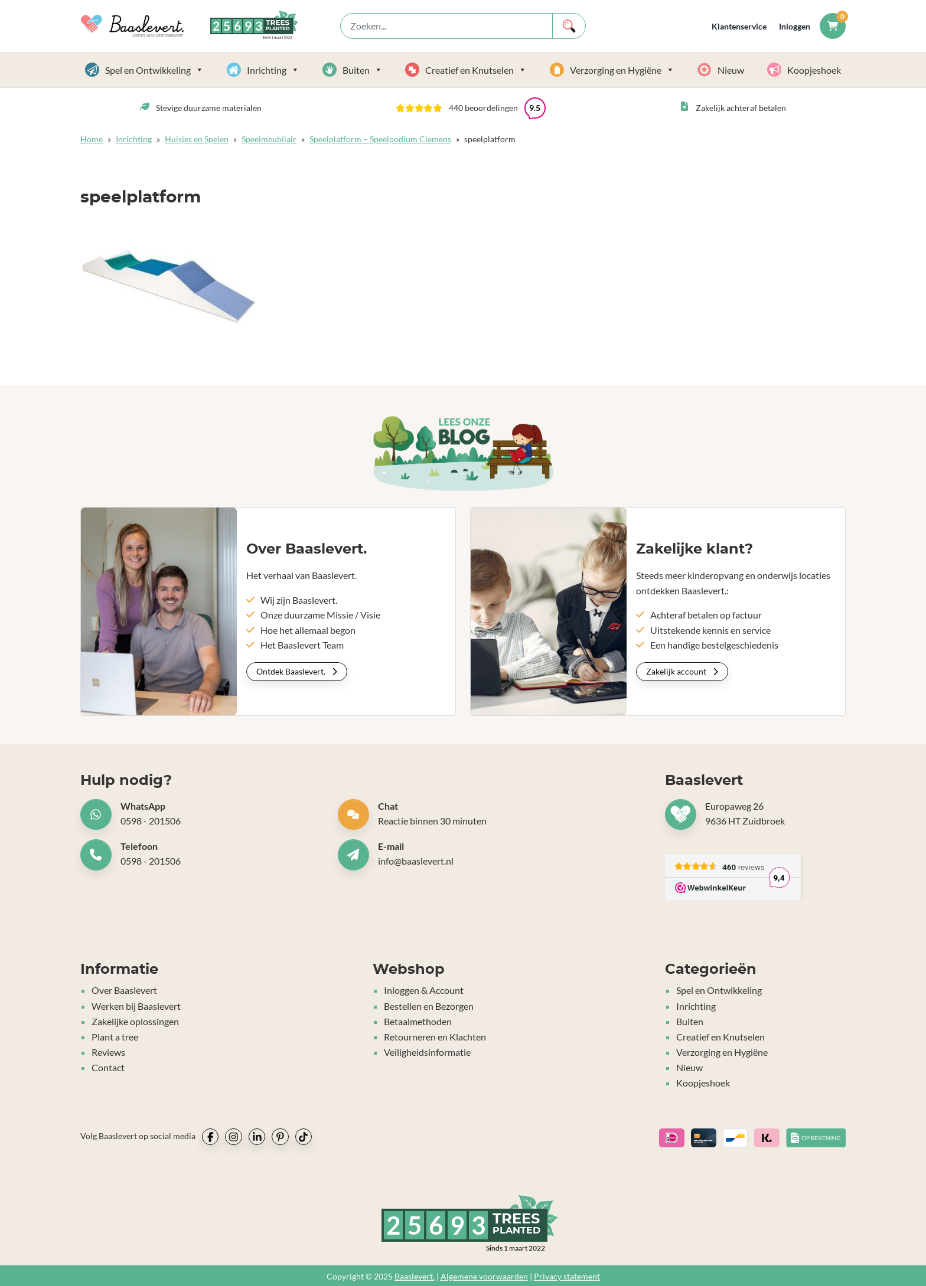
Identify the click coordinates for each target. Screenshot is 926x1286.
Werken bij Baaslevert (136, 1005)
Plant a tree (115, 1035)
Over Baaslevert (124, 990)
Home (91, 139)
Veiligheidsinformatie (427, 1050)
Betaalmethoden (418, 1020)
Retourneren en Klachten (435, 1035)
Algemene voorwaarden (484, 1274)
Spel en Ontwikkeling (154, 70)
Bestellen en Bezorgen (429, 1005)
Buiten (363, 70)
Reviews (108, 1050)
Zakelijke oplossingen (135, 1020)
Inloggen (794, 26)
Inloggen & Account (424, 990)
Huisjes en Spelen (197, 139)
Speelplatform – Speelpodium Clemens (380, 139)
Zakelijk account (682, 671)
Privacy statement (567, 1274)
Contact (108, 1065)
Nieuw (731, 70)
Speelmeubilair (269, 139)
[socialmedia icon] (210, 1135)
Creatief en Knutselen (476, 70)
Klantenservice (739, 26)
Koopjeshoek (814, 70)
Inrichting (273, 70)
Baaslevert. (414, 1274)
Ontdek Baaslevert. (296, 671)
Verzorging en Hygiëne (622, 70)
